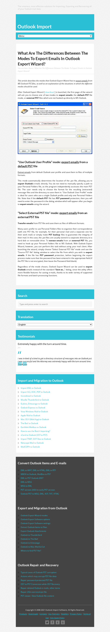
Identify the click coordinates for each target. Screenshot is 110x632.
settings (35, 523)
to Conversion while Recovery (40, 584)
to (35, 399)
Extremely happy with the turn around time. (42, 343)
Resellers (65, 614)
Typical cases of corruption (38, 572)
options (35, 519)
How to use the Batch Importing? (35, 431)
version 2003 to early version (38, 489)
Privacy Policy (76, 614)
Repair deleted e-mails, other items (40, 588)
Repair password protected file (36, 580)
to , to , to (38, 470)
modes (34, 515)
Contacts (43, 614)
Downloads (33, 614)
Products (23, 614)
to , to (36, 474)
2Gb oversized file (34, 592)
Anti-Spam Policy (57, 618)
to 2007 (32, 478)
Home (30, 68)
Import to (31, 388)
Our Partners (54, 614)
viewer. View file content (37, 595)
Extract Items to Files (34, 527)
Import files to (36, 439)
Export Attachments (33, 531)
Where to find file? (31, 550)
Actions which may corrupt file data (38, 576)
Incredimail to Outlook (31, 395)
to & (33, 546)
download (49, 92)
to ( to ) (34, 435)
